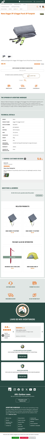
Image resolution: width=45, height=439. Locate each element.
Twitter (26, 389)
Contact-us (8, 425)
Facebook (18, 389)
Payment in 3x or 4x (9, 88)
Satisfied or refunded (35, 425)
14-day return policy (36, 88)
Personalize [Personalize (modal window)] (32, 437)
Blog (10, 389)
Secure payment (34, 423)
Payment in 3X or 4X (34, 287)
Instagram (14, 389)
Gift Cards (20, 426)
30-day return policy (34, 299)
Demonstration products (21, 429)
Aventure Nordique (13, 407)
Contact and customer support (34, 418)
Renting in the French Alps (9, 423)
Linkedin (34, 389)
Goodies (20, 424)
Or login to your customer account (14, 74)
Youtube (30, 389)
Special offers (21, 422)
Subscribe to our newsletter (22, 400)
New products (21, 418)
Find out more (22, 356)
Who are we (8, 418)
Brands (7, 420)
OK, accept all (15, 437)
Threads (22, 389)
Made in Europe (21, 420)
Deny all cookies (24, 437)
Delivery (32, 421)
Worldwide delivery (22, 88)
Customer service (10, 287)
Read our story (12, 414)
